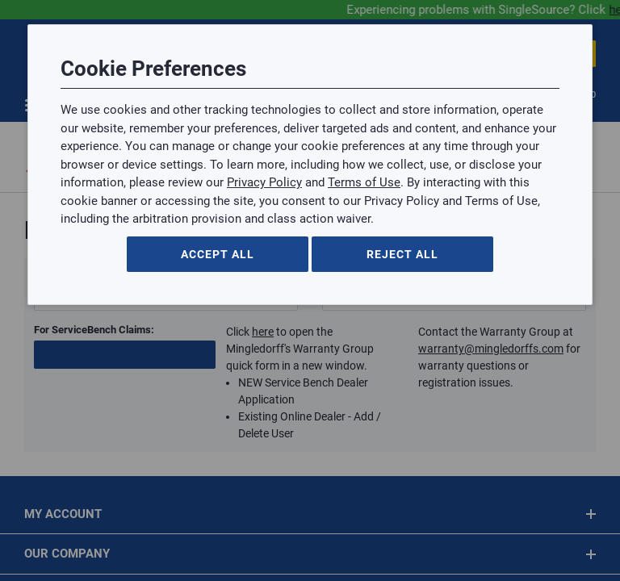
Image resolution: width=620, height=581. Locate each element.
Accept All (217, 254)
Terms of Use (364, 182)
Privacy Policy (264, 182)
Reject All (402, 254)
